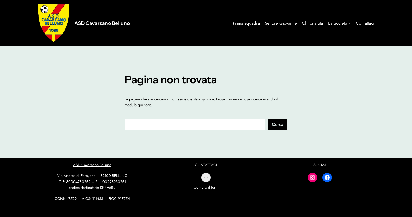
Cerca (277, 124)
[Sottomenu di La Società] (349, 23)
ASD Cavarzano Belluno (102, 23)
